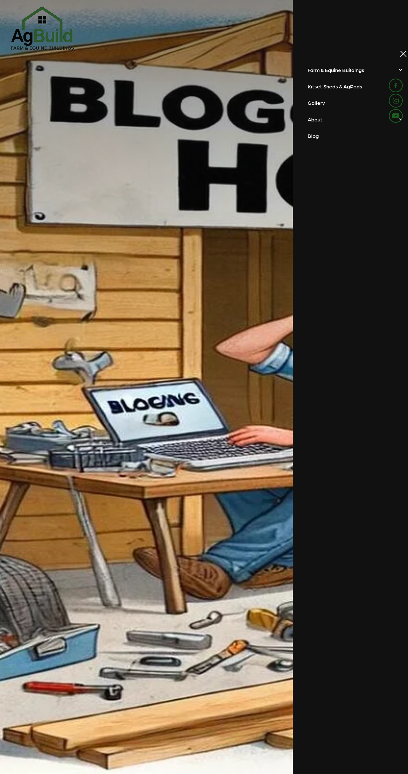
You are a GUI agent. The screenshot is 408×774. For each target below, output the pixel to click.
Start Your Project (353, 28)
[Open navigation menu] (391, 28)
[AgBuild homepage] (156, 28)
